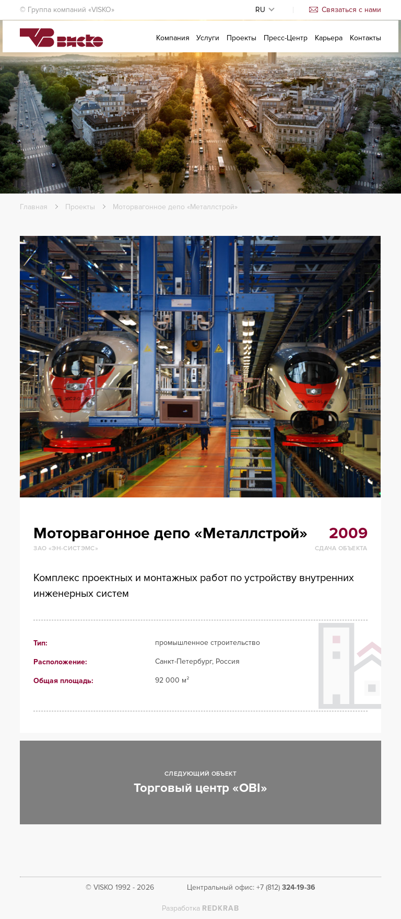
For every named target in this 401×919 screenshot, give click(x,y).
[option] (200, 366)
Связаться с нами (345, 9)
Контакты (365, 45)
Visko (61, 46)
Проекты (241, 45)
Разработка (200, 908)
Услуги (207, 45)
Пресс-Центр (286, 45)
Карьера (329, 45)
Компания (173, 45)
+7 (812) (285, 887)
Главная (34, 206)
